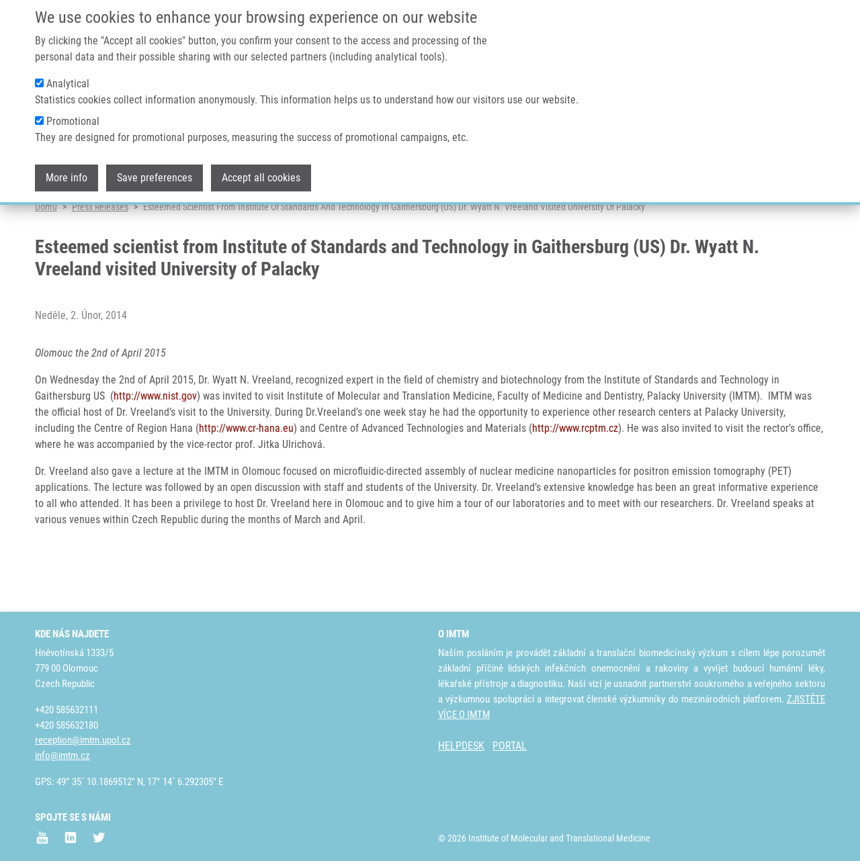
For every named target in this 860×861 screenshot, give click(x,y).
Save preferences (154, 171)
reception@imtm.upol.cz (83, 740)
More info (66, 171)
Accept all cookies (261, 171)
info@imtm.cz (62, 756)
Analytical (67, 77)
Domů (46, 258)
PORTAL (509, 745)
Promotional (72, 114)
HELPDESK (461, 745)
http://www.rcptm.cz (575, 479)
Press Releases (100, 258)
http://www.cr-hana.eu (246, 479)
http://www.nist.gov (155, 447)
